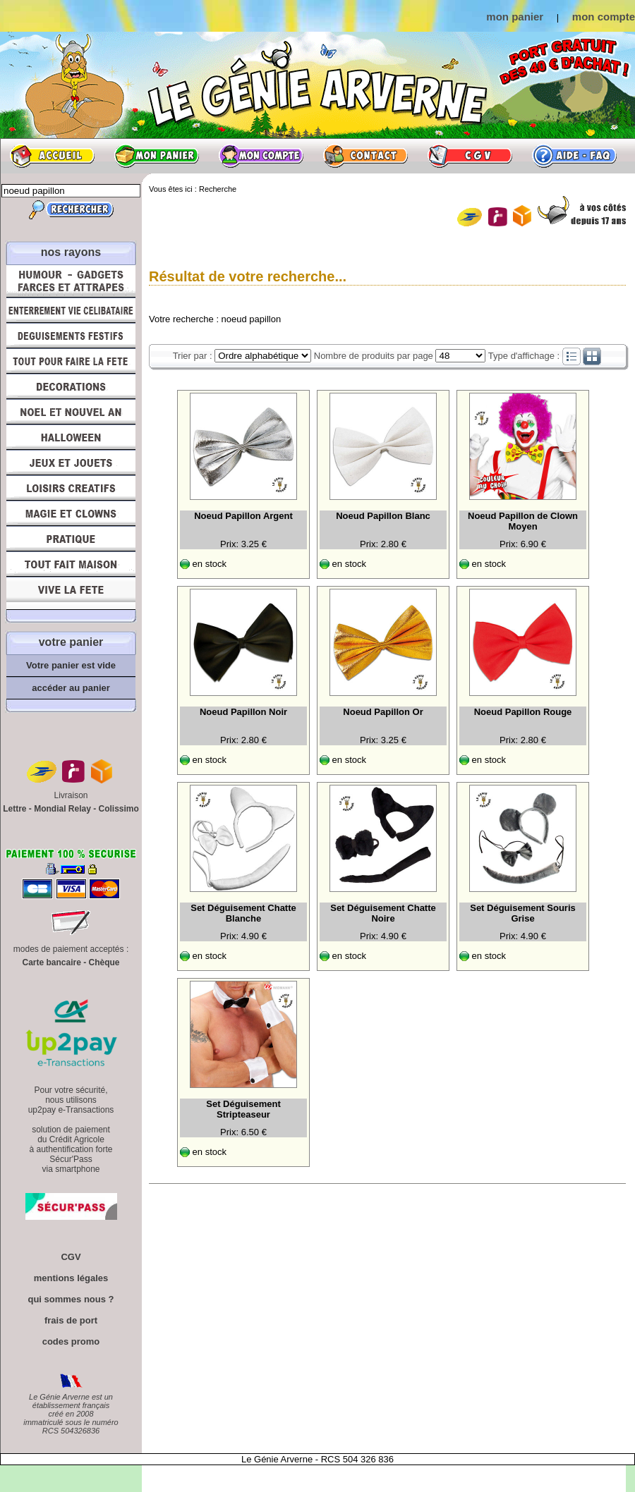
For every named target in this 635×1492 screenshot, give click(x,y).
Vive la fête (70, 593)
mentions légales (71, 1278)
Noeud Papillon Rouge (523, 712)
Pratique (70, 539)
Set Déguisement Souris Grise (523, 913)
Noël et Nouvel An (70, 412)
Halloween (70, 437)
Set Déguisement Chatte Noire (383, 913)
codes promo (71, 1341)
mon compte (603, 17)
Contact (365, 156)
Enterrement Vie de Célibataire (70, 310)
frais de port (70, 1320)
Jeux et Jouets (70, 463)
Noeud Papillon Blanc (383, 515)
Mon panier (156, 156)
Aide (574, 156)
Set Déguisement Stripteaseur (243, 1109)
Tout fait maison (70, 564)
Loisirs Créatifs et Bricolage (70, 488)
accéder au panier (71, 688)
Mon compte (261, 156)
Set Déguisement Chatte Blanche (243, 913)
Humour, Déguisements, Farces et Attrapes (70, 281)
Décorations (70, 386)
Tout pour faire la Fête (70, 361)
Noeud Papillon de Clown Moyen (523, 521)
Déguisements (70, 336)
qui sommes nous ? (71, 1299)
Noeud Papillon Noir (243, 712)
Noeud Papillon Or (383, 712)
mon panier (514, 17)
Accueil (52, 156)
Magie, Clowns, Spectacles (70, 513)
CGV (470, 156)
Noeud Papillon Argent (243, 515)
